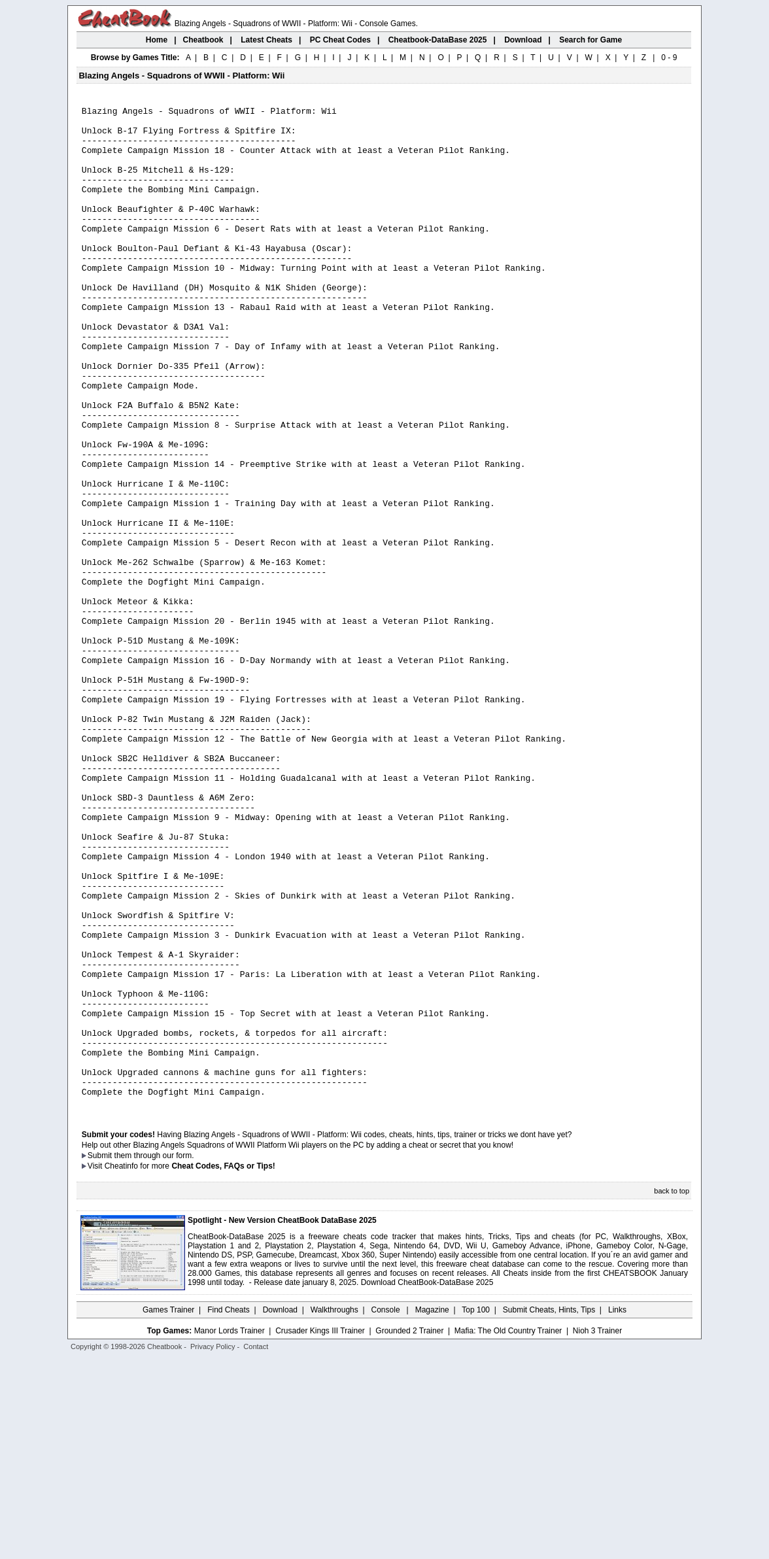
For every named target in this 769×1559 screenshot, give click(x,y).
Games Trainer (168, 1510)
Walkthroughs (334, 1510)
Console (386, 1510)
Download (280, 1510)
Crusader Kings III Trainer (320, 1530)
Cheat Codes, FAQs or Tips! (223, 1366)
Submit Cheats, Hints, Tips (549, 1510)
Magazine (432, 1510)
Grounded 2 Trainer (409, 1530)
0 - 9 (669, 57)
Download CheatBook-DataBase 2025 (427, 1482)
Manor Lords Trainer (229, 1530)
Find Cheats (228, 1510)
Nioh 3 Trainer (597, 1530)
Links (617, 1510)
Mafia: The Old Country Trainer (508, 1530)
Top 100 (476, 1510)
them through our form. (154, 1355)
